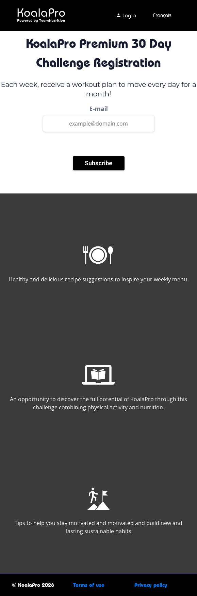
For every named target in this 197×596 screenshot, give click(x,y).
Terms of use (88, 585)
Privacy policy (150, 585)
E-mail (98, 109)
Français (162, 15)
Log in (126, 15)
